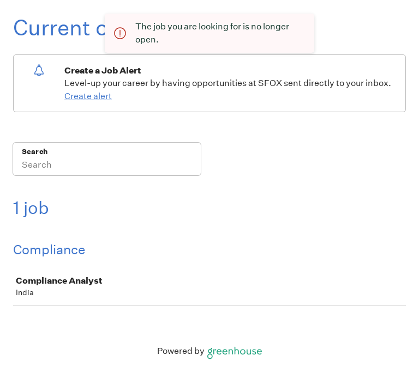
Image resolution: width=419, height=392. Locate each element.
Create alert (88, 96)
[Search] (107, 166)
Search (34, 151)
